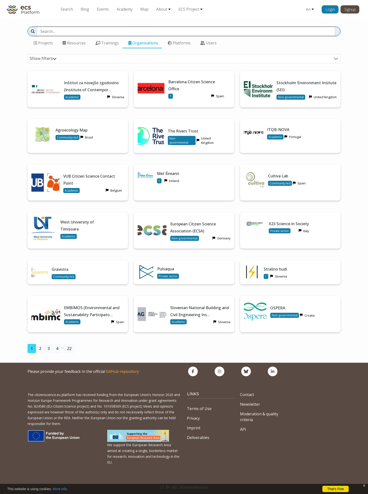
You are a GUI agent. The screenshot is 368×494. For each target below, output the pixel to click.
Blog (85, 9)
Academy (125, 9)
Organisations (143, 43)
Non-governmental (291, 97)
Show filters (43, 58)
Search (67, 9)
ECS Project (188, 9)
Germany (223, 238)
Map (144, 9)
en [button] (308, 9)
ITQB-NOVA (278, 129)
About (161, 9)
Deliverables (198, 437)
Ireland (174, 181)
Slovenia (118, 97)
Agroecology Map (71, 130)
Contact (247, 394)
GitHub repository (122, 371)
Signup (350, 9)
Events (103, 9)
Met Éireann (168, 173)
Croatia (309, 315)
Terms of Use (199, 408)
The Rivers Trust (183, 131)
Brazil (89, 137)
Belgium (116, 190)
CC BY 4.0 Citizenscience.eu (184, 487)
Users (208, 43)
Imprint (193, 428)
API (243, 429)
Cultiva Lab (278, 176)
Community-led (67, 137)
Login (330, 9)
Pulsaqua (165, 268)
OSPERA (277, 308)
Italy (306, 231)
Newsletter (250, 404)
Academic (72, 97)
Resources (74, 43)
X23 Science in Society (289, 223)
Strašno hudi (275, 269)
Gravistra (60, 269)
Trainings (107, 43)
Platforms (179, 43)
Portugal (295, 137)
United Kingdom (325, 97)
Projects (43, 43)
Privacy (193, 418)
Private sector (279, 231)
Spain (220, 96)
